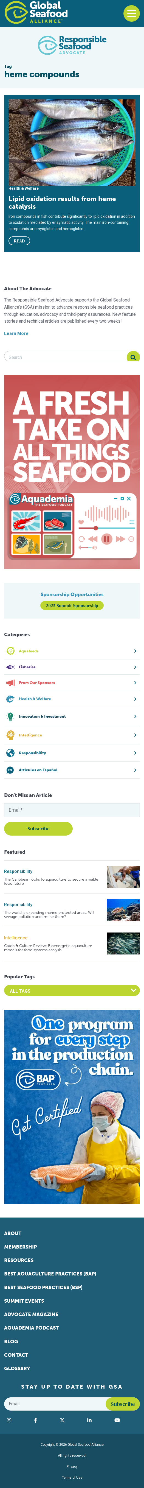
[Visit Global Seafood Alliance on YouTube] (126, 1420)
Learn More (16, 333)
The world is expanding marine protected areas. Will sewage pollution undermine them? (49, 915)
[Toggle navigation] (131, 13)
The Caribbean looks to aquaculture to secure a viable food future (51, 881)
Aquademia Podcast (31, 1328)
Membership (20, 1247)
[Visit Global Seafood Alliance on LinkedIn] (98, 1420)
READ (19, 241)
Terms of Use (72, 1477)
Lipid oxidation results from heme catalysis (62, 203)
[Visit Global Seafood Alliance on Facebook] (44, 1420)
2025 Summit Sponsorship (72, 605)
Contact (16, 1355)
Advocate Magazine (31, 1314)
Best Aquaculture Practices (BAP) (50, 1274)
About (12, 1233)
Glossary (17, 1369)
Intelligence (15, 937)
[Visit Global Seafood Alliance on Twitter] (71, 1420)
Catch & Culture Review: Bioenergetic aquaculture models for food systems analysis (48, 948)
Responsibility (18, 871)
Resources (18, 1260)
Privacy (72, 1467)
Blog (11, 1342)
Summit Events (24, 1301)
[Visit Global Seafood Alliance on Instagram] (17, 1420)
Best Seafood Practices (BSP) (43, 1288)
